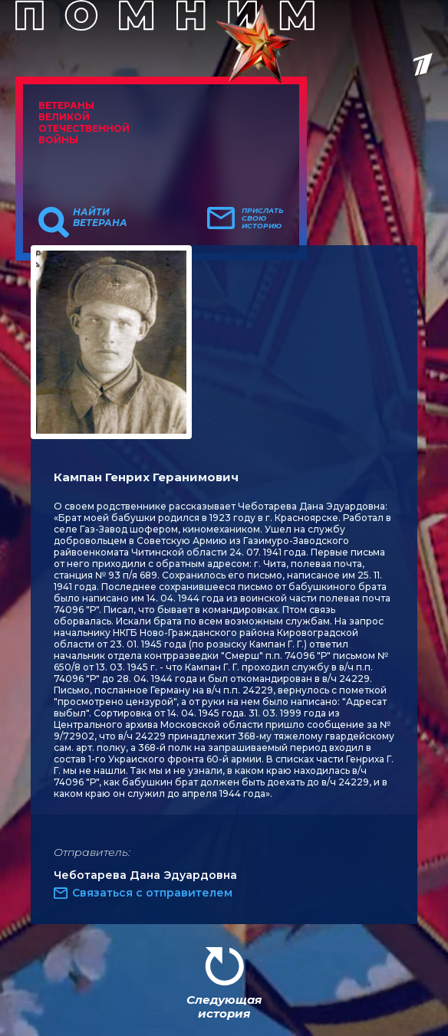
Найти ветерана (100, 217)
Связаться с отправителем (152, 893)
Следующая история (224, 1006)
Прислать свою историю (263, 218)
